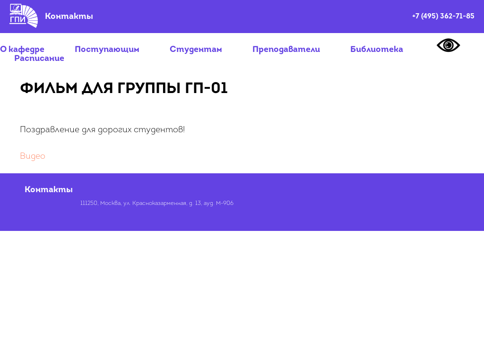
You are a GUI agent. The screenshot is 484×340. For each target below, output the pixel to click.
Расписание (39, 58)
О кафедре (22, 49)
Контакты (69, 16)
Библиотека (376, 49)
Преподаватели (286, 49)
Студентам (196, 49)
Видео (32, 156)
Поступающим (107, 49)
